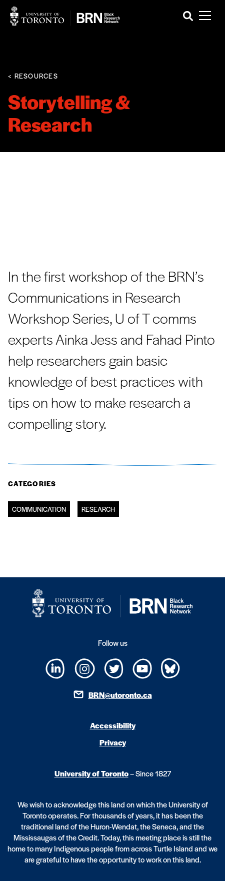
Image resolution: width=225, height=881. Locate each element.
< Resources (33, 76)
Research (98, 509)
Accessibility (113, 725)
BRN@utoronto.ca (120, 694)
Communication (39, 509)
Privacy (113, 742)
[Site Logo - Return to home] (65, 16)
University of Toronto (91, 773)
